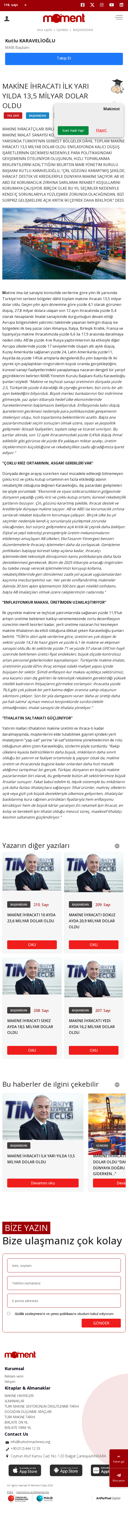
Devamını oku (43, 1183)
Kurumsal (14, 1368)
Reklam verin (14, 1376)
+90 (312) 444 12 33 (25, 1448)
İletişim (10, 1381)
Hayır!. (101, 130)
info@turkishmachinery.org (30, 1442)
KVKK (10, 1492)
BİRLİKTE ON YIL (16, 1422)
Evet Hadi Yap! (73, 130)
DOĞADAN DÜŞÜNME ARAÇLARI (28, 1411)
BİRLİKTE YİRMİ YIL (18, 1427)
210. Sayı (41, 904)
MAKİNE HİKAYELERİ (19, 1395)
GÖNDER (101, 1323)
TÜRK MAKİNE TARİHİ (20, 1417)
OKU (32, 944)
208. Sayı (41, 1010)
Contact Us (16, 1434)
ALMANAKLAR (14, 1401)
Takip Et (64, 58)
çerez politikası (62, 1314)
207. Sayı (102, 1010)
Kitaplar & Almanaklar (28, 1388)
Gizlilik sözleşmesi (28, 1314)
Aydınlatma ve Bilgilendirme (32, 1492)
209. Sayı (102, 904)
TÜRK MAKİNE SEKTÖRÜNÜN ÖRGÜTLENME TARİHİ (42, 1406)
